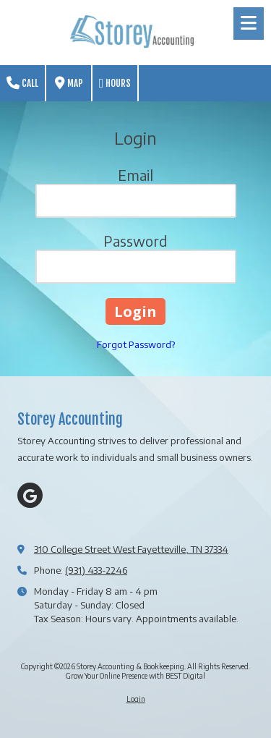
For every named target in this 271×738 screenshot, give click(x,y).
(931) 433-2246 (96, 570)
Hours (115, 83)
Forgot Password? (136, 344)
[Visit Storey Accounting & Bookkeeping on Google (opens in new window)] (30, 495)
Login (135, 699)
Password (135, 241)
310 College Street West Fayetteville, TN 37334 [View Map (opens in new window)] (131, 549)
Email (135, 175)
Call (22, 83)
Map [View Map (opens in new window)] (69, 83)
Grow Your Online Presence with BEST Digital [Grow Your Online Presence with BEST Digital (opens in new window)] (135, 675)
